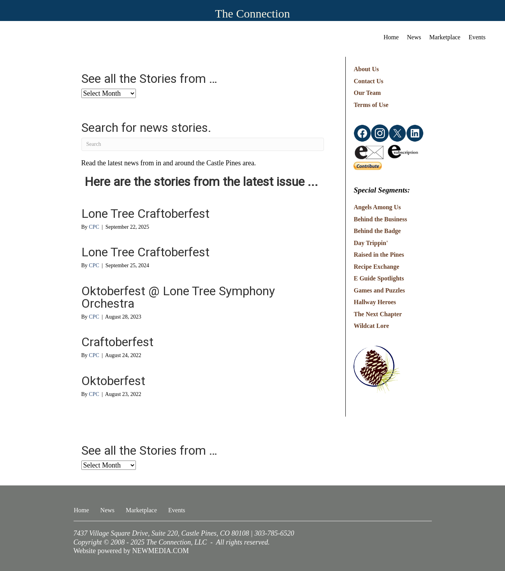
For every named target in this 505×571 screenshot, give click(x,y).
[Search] (202, 144)
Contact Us (368, 81)
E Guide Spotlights (379, 278)
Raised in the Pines (379, 254)
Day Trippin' (371, 243)
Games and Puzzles (379, 290)
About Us (366, 69)
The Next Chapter (378, 314)
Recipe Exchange (376, 266)
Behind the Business (380, 219)
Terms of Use (371, 105)
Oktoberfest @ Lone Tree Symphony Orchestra (178, 297)
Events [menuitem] (477, 37)
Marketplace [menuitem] (445, 37)
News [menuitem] (414, 37)
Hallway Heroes (375, 302)
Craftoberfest (117, 342)
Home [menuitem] (391, 37)
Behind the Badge (377, 231)
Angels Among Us (377, 207)
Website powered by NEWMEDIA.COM (131, 551)
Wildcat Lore (371, 325)
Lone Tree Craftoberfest (145, 213)
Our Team (367, 92)
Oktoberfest (113, 380)
